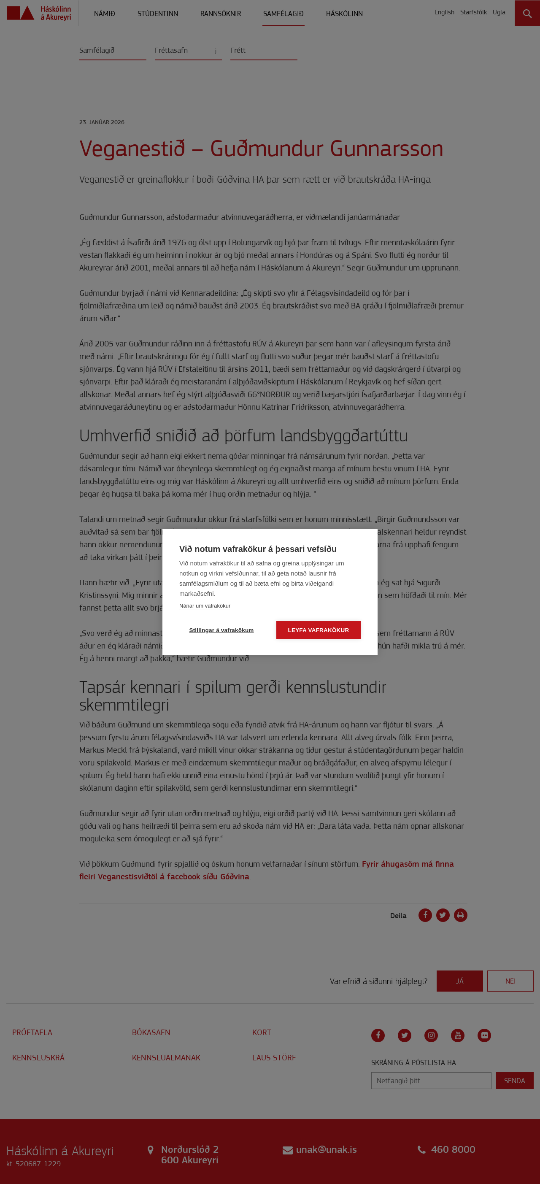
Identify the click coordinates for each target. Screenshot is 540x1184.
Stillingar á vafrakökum (221, 630)
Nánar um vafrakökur (204, 606)
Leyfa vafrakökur (318, 630)
